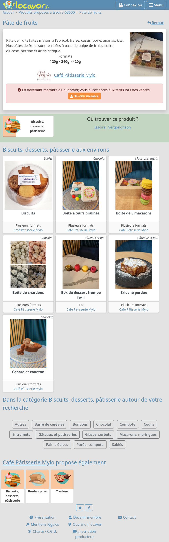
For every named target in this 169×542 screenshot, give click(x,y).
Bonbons (80, 424)
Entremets (21, 434)
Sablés (117, 444)
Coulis (149, 424)
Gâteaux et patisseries (58, 434)
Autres (20, 424)
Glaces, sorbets (98, 434)
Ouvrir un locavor (85, 524)
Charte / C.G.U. (42, 531)
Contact (127, 517)
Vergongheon (119, 127)
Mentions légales (42, 524)
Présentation (42, 517)
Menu (156, 5)
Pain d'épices (57, 444)
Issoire (100, 127)
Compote (127, 424)
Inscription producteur (84, 534)
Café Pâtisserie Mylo (28, 230)
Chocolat (103, 424)
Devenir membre (84, 96)
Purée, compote (90, 444)
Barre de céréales (49, 424)
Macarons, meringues (138, 434)
